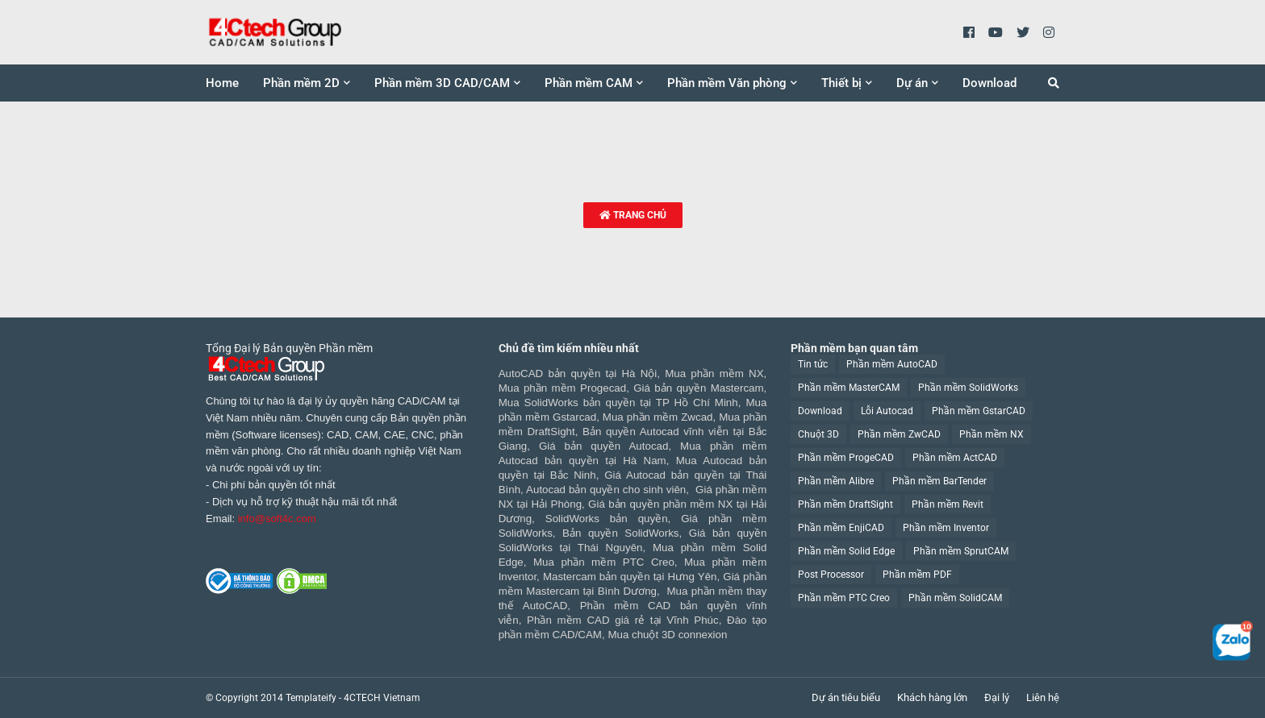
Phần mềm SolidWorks (968, 387)
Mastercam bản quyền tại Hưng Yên (630, 577)
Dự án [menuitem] (912, 83)
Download (820, 411)
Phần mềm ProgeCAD (846, 457)
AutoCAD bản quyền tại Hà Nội (578, 373)
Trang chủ (632, 215)
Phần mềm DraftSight (845, 504)
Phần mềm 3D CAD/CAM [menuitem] (442, 83)
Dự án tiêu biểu (846, 697)
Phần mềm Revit (947, 504)
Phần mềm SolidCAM (955, 598)
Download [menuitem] (989, 83)
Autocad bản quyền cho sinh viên (606, 490)
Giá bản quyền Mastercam (698, 388)
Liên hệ (1042, 697)
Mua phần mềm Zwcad (658, 417)
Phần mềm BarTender (939, 481)
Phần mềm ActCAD (954, 457)
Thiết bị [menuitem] (841, 83)
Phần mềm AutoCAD (891, 364)
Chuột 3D (818, 434)
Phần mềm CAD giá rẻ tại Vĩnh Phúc (623, 620)
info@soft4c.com (277, 519)
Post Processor (831, 574)
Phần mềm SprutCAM (960, 551)
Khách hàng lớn (932, 697)
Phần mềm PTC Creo (844, 598)
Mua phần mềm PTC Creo (603, 562)
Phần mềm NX (991, 434)
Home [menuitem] (222, 83)
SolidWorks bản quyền (606, 519)
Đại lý (996, 697)
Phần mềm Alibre (836, 481)
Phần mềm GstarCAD (978, 411)
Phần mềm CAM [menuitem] (588, 83)
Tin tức (813, 364)
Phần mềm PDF (917, 574)
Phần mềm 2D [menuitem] (301, 83)
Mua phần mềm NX (714, 373)
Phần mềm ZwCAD (899, 434)
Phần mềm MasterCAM (849, 387)
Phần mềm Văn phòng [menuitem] (727, 83)
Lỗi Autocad (887, 411)
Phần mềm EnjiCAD (841, 527)
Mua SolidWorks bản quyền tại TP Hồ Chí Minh (618, 402)
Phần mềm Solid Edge (846, 551)
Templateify (311, 697)
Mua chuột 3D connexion (667, 635)
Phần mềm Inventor (946, 527)
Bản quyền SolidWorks (620, 533)
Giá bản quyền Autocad (604, 446)
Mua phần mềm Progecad (562, 388)
